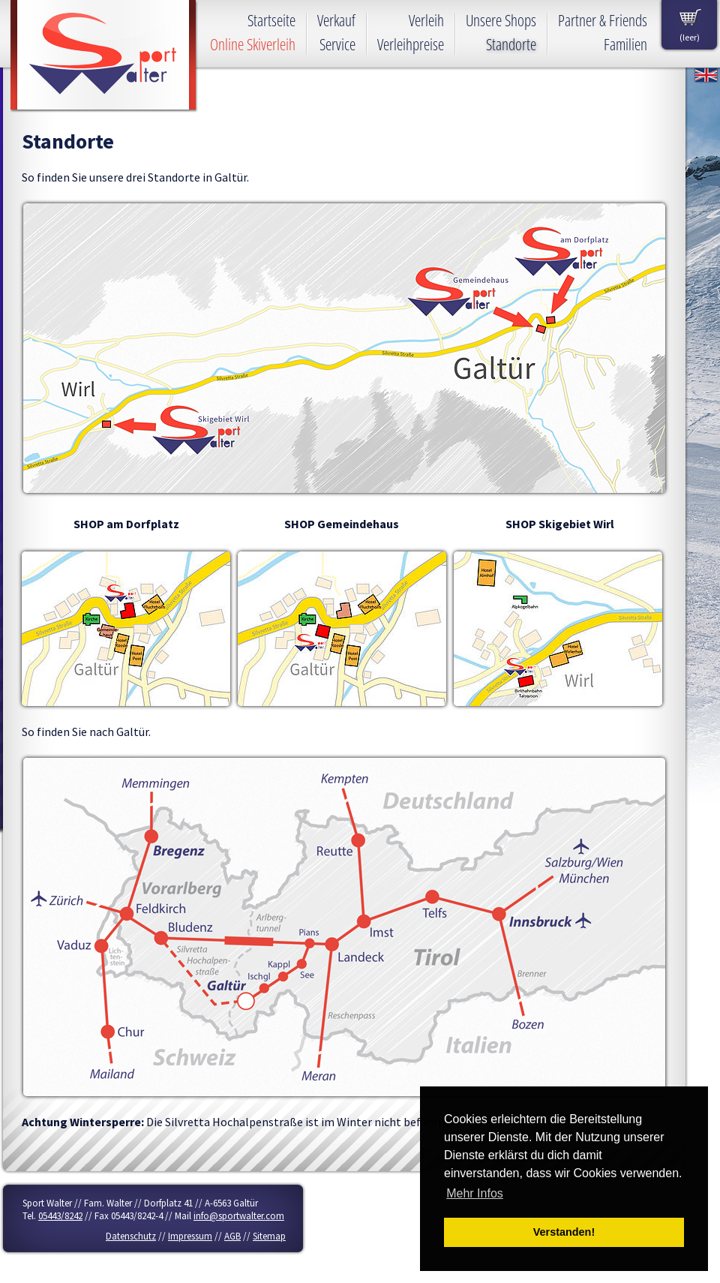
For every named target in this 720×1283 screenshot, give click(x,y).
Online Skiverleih (253, 44)
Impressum (190, 1236)
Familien (625, 44)
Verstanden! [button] (564, 1232)
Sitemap (269, 1236)
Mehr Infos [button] (474, 1193)
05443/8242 (60, 1215)
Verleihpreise (410, 44)
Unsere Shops (501, 20)
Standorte (511, 44)
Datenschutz (131, 1236)
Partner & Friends (602, 20)
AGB (232, 1236)
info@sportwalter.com (239, 1215)
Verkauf (336, 20)
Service (338, 44)
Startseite (272, 20)
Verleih (426, 20)
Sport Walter (104, 56)
